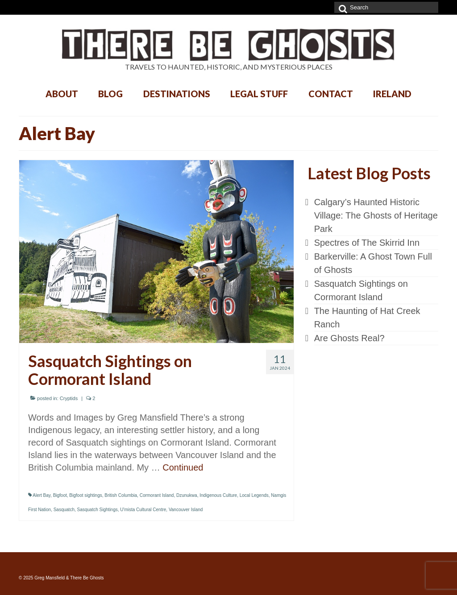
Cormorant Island (157, 495)
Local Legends (254, 495)
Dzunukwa (186, 495)
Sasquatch (64, 509)
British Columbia (120, 495)
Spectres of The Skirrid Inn (367, 243)
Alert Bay (41, 495)
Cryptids (69, 398)
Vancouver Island (186, 509)
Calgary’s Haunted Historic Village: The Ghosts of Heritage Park (376, 215)
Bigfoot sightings (85, 495)
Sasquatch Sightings (97, 509)
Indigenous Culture (218, 495)
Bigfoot (60, 495)
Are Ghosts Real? (349, 338)
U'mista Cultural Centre (143, 509)
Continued (182, 467)
